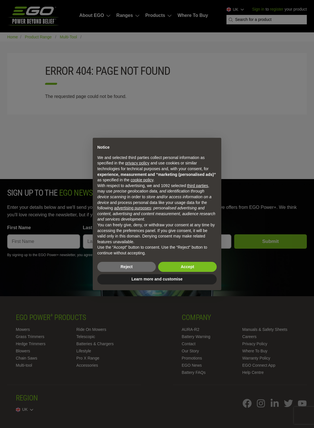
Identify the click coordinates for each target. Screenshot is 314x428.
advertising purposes (132, 208)
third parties (197, 185)
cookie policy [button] (142, 180)
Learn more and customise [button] (157, 279)
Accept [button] (187, 266)
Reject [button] (127, 266)
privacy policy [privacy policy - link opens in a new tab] (137, 163)
